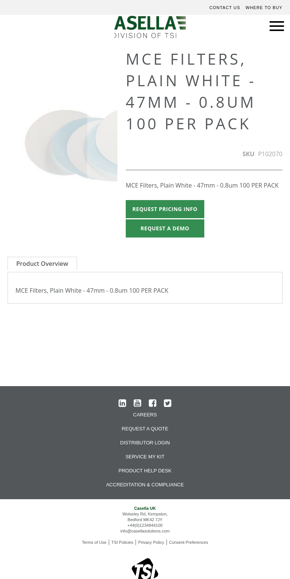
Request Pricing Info (165, 209)
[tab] (42, 263)
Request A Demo (164, 228)
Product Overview (42, 263)
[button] (102, 147)
